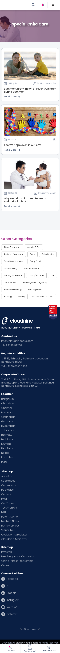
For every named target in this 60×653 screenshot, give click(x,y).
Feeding (8, 296)
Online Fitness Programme (17, 561)
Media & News (10, 521)
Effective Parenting (13, 289)
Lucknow (6, 435)
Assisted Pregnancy (13, 254)
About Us (6, 476)
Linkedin (11, 593)
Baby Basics (48, 254)
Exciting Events (35, 289)
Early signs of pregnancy (35, 282)
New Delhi (7, 448)
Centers (6, 494)
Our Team (7, 503)
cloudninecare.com (27, 642)
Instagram (13, 600)
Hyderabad (8, 426)
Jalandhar (7, 430)
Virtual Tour (8, 530)
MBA (3, 512)
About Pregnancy (12, 247)
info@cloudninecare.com (17, 341)
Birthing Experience (13, 275)
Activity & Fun (33, 247)
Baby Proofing (10, 268)
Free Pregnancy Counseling (18, 556)
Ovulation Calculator (14, 534)
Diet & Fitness (10, 282)
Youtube (12, 607)
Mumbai (6, 443)
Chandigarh (8, 403)
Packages (7, 489)
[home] (16, 4)
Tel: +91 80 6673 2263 (14, 366)
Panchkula (7, 457)
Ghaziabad (8, 417)
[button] (53, 5)
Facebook (13, 578)
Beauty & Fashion (32, 268)
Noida (5, 452)
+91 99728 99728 (11, 345)
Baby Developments (13, 261)
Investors (6, 552)
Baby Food (35, 261)
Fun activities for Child (42, 296)
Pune (4, 461)
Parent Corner (10, 516)
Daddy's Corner (36, 275)
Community (8, 485)
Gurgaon (7, 421)
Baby (32, 254)
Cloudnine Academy (14, 539)
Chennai (6, 408)
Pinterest (12, 614)
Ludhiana (7, 439)
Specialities (8, 480)
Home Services (10, 525)
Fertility (21, 296)
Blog (4, 498)
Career (5, 565)
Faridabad (7, 412)
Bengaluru (7, 399)
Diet (52, 275)
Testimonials (9, 507)
